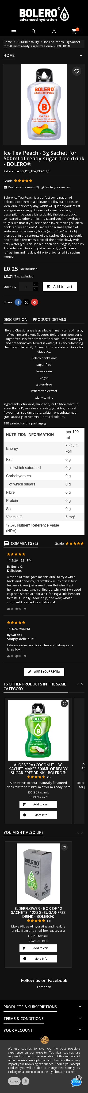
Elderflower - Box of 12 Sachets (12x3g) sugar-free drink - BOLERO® (38, 912)
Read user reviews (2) (21, 187)
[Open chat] (76, 1081)
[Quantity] (26, 286)
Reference (11, 171)
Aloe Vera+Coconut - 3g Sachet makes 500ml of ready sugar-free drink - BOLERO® (38, 768)
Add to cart (59, 286)
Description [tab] (15, 319)
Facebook (44, 987)
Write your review (56, 187)
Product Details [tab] (49, 319)
